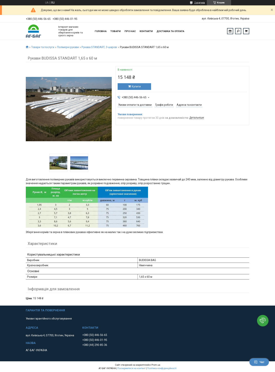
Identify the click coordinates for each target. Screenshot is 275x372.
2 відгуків (199, 2)
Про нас (130, 31)
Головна (101, 31)
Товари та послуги (42, 47)
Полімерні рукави (68, 47)
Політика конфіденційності (161, 368)
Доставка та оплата (170, 31)
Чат (259, 362)
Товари (115, 31)
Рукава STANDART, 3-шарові (99, 47)
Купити (136, 86)
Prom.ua (155, 365)
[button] (263, 320)
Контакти (146, 31)
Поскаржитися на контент (131, 368)
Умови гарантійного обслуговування (49, 318)
